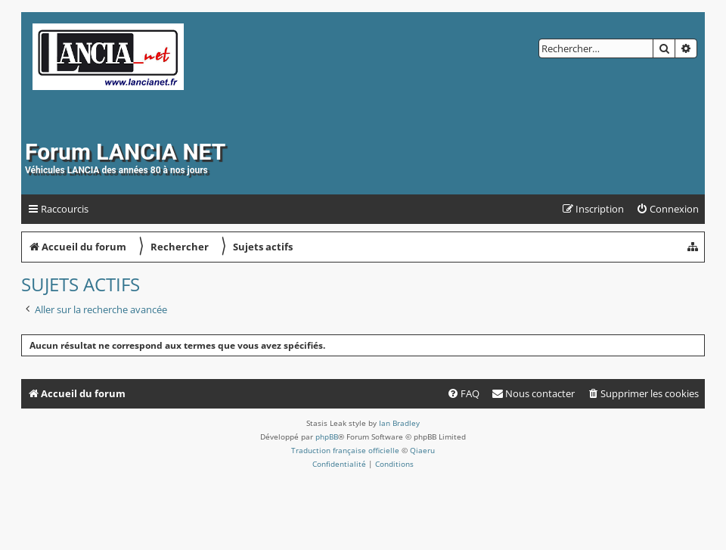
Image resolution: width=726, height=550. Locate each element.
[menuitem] (667, 209)
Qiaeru (422, 450)
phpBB (326, 436)
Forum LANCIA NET (125, 151)
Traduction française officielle (345, 450)
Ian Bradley (399, 423)
